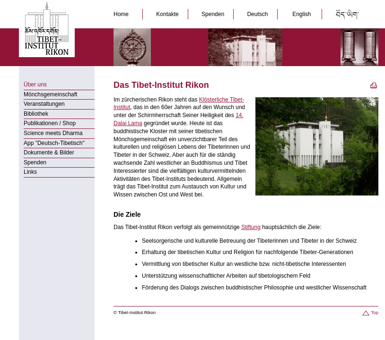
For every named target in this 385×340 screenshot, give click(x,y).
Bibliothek (36, 113)
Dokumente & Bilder (49, 152)
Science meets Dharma (53, 133)
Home (123, 14)
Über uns (35, 84)
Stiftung (251, 227)
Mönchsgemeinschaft (50, 94)
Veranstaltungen (44, 104)
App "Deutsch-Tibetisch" (54, 143)
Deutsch (258, 14)
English (302, 14)
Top (369, 312)
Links (30, 172)
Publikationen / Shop (50, 123)
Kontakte (168, 14)
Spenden (213, 14)
